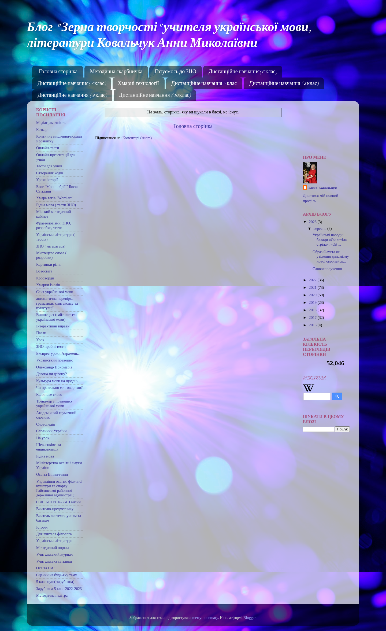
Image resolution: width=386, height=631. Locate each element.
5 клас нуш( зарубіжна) (55, 582)
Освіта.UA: (45, 568)
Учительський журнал (54, 554)
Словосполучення (327, 269)
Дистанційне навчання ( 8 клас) (283, 84)
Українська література (54, 540)
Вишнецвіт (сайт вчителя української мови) (56, 316)
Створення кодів (49, 173)
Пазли (41, 333)
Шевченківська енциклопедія (48, 446)
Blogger (249, 617)
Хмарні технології (138, 84)
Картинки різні (48, 264)
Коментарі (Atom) (137, 138)
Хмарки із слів (48, 285)
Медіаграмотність (50, 122)
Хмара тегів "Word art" (54, 198)
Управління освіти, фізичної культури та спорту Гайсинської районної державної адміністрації (59, 488)
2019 (313, 302)
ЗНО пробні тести (51, 346)
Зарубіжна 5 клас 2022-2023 (59, 588)
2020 (313, 295)
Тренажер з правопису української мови (54, 403)
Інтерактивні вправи (52, 326)
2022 (313, 280)
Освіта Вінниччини (52, 474)
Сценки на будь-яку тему (56, 575)
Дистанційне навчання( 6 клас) (243, 72)
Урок (40, 340)
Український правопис (54, 360)
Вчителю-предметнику (54, 509)
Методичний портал (52, 547)
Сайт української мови (54, 292)
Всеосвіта (44, 271)
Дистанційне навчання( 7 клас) (72, 84)
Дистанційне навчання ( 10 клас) (155, 95)
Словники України (51, 431)
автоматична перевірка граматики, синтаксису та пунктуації (57, 303)
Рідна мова (45, 456)
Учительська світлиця (54, 561)
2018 (313, 310)
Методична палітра (52, 595)
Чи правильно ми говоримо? (59, 387)
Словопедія (45, 424)
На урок (42, 438)
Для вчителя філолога (54, 534)
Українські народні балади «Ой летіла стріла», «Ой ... (330, 239)
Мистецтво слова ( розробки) (51, 255)
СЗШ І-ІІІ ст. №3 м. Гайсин (58, 502)
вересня (320, 228)
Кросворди (45, 278)
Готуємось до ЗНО (175, 72)
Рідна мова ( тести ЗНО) (56, 205)
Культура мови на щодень (57, 381)
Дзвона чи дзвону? (51, 374)
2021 (313, 287)
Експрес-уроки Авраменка (58, 353)
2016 (313, 325)
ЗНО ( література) (50, 246)
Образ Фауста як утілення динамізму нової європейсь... (331, 256)
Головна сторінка (58, 72)
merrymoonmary (205, 617)
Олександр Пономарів (54, 367)
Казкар (41, 129)
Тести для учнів (49, 166)
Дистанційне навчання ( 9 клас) (72, 95)
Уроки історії (47, 180)
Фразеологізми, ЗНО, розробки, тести (53, 225)
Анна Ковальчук (322, 188)
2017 (313, 317)
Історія (41, 527)
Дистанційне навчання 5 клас (204, 84)
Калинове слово (49, 394)
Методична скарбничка (116, 72)
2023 (313, 222)
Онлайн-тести (47, 148)
